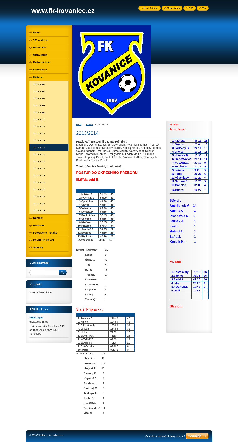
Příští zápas (36, 317)
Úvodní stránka (151, 8)
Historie (89, 124)
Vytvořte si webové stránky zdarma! (165, 436)
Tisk (204, 8)
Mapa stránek (173, 8)
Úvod (78, 124)
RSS (191, 8)
